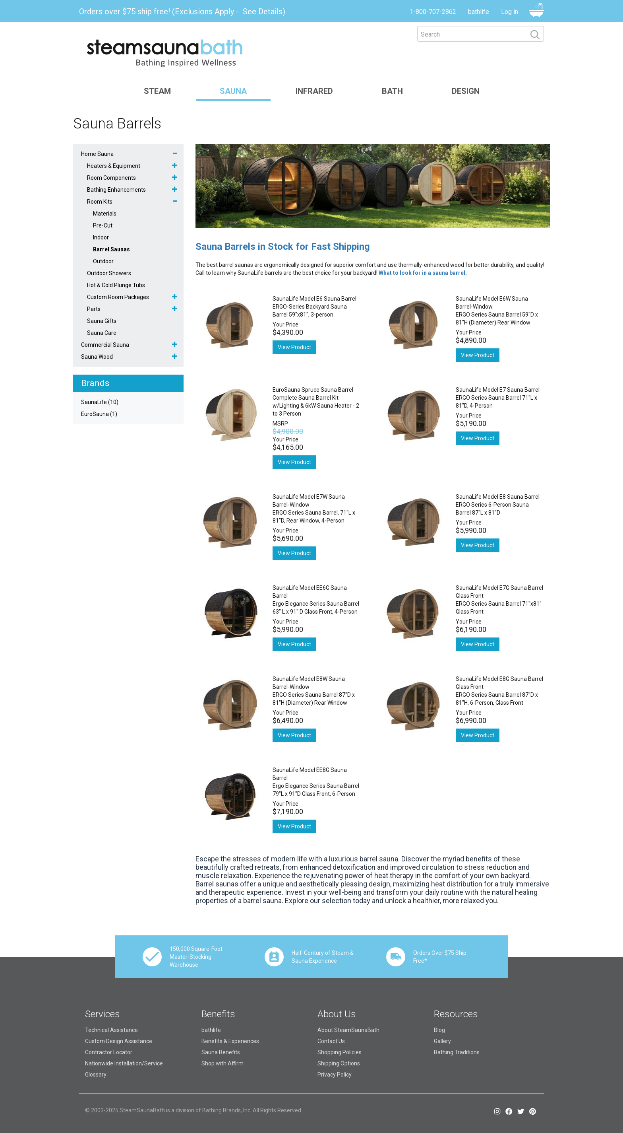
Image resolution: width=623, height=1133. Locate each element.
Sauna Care (101, 333)
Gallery (442, 1041)
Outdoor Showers (109, 273)
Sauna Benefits (220, 1052)
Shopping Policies (339, 1052)
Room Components (111, 178)
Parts (94, 309)
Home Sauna (97, 154)
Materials (104, 213)
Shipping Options (338, 1063)
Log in (509, 12)
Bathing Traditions (457, 1052)
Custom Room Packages (118, 297)
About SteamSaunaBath (348, 1030)
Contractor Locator (108, 1052)
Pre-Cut (102, 225)
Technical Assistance (111, 1030)
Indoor (101, 237)
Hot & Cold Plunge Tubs (116, 285)
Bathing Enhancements (116, 190)
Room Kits (99, 201)
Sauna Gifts (101, 321)
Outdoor (103, 261)
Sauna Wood (97, 357)
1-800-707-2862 (433, 12)
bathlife (478, 12)
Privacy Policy (334, 1074)
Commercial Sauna (105, 345)
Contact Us (331, 1041)
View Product (294, 347)
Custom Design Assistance (118, 1041)
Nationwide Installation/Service (124, 1063)
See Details (262, 11)
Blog (439, 1030)
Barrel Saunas (111, 249)
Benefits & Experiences (230, 1041)
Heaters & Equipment (113, 166)
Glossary (95, 1074)
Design (466, 91)
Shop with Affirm (222, 1063)
